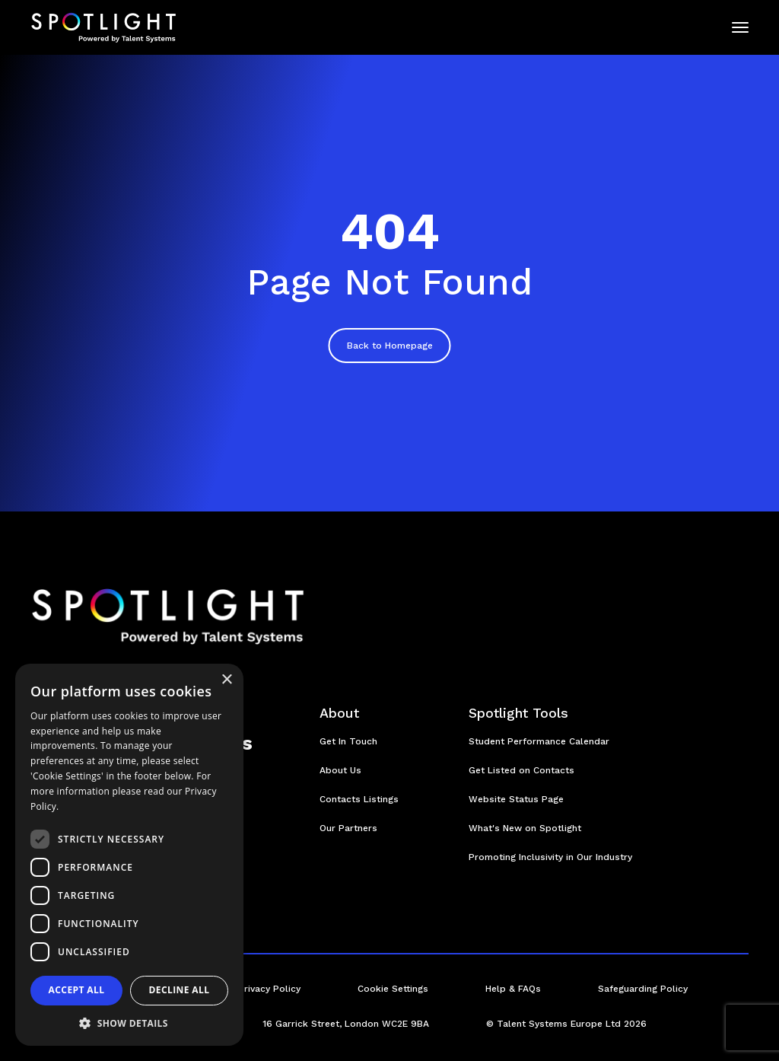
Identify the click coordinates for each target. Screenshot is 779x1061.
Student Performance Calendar (539, 741)
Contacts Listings (359, 799)
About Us (340, 770)
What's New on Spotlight (525, 828)
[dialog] (129, 855)
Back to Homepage (390, 345)
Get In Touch (348, 741)
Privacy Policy (269, 988)
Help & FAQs (513, 988)
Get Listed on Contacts (521, 770)
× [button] (226, 680)
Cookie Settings (393, 988)
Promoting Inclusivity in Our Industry (550, 857)
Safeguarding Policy (643, 988)
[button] (129, 1023)
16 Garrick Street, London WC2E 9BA (345, 1023)
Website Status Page (516, 799)
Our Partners (348, 828)
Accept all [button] (77, 989)
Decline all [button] (179, 989)
